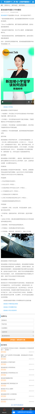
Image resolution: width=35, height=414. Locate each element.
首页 (33, 2)
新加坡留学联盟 (14, 12)
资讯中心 (7, 5)
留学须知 (22, 5)
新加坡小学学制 (8, 107)
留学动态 (14, 5)
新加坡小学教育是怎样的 (11, 304)
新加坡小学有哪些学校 (10, 307)
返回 (1, 2)
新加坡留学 (4, 15)
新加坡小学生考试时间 (10, 310)
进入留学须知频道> (17, 405)
